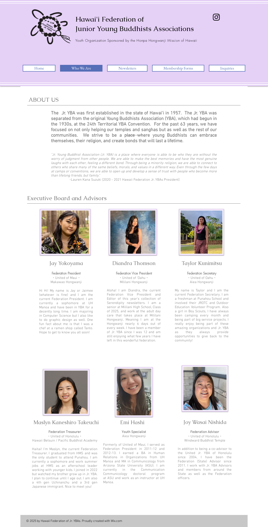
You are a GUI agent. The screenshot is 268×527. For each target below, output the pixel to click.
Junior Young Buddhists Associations (134, 28)
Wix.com (116, 521)
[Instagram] (216, 17)
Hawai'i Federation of (109, 19)
